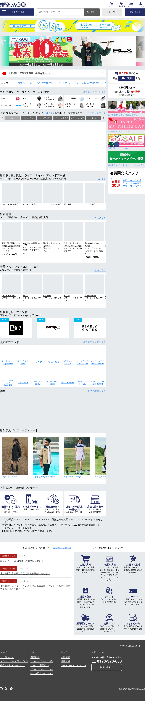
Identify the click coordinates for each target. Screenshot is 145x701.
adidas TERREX (90, 83)
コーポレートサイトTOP (73, 665)
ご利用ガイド (7, 657)
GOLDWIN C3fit (45, 83)
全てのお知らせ (62, 548)
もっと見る (100, 179)
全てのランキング (97, 113)
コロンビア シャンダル (67, 83)
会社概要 (65, 657)
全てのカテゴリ (94, 92)
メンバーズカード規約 (42, 661)
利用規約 (35, 657)
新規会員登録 (134, 12)
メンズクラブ (28, 118)
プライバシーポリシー (42, 669)
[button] (4, 51)
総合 (12, 118)
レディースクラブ (61, 118)
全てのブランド (94, 342)
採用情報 (65, 661)
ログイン (112, 12)
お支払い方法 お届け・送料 (14, 661)
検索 (92, 12)
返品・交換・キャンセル (12, 665)
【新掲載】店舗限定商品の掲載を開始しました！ (33, 73)
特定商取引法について (42, 673)
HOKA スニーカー (25, 83)
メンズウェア (45, 118)
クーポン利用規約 (40, 665)
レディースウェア (77, 118)
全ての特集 (97, 391)
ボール (93, 118)
